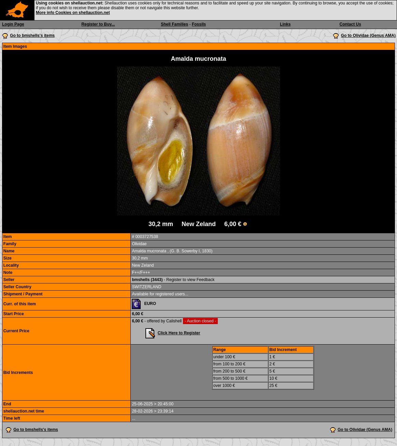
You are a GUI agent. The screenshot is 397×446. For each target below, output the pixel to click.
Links (285, 24)
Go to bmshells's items (32, 35)
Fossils (199, 24)
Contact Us (350, 24)
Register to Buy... (98, 24)
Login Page (13, 24)
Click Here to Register (179, 333)
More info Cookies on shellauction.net (73, 12)
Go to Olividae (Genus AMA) (368, 35)
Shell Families (174, 24)
